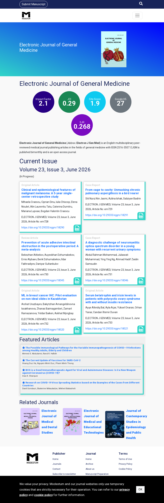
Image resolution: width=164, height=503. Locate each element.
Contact (56, 469)
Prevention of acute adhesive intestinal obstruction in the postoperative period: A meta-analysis (50, 246)
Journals (57, 464)
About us (90, 469)
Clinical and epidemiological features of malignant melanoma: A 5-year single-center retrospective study (48, 193)
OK (140, 489)
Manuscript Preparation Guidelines (97, 475)
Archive (89, 464)
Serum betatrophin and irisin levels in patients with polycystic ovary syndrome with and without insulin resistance (112, 299)
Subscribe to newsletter (64, 474)
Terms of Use (125, 459)
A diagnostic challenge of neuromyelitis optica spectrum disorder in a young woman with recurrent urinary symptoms (113, 246)
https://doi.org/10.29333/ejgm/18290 (42, 227)
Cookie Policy (125, 469)
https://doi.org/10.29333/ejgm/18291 (106, 215)
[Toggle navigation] (137, 15)
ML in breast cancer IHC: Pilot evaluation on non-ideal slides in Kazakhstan (49, 297)
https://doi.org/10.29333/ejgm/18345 (42, 280)
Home (55, 459)
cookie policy (43, 495)
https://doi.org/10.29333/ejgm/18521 (106, 328)
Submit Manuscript (33, 4)
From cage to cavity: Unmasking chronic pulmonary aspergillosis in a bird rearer (112, 191)
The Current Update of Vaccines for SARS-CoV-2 (51, 360)
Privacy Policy (125, 464)
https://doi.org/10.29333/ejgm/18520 (42, 329)
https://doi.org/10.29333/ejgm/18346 (106, 280)
